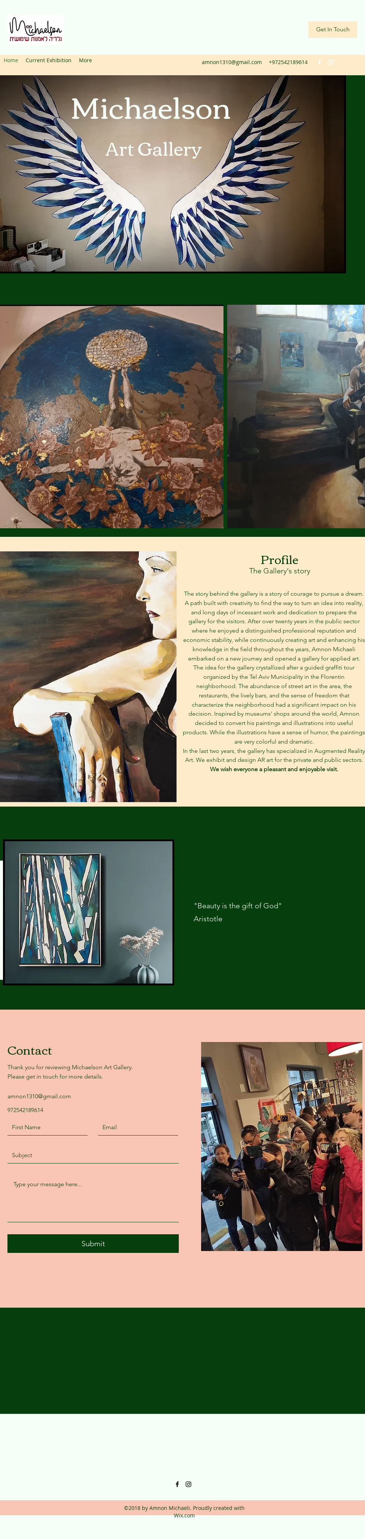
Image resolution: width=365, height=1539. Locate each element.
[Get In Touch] (332, 29)
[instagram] (330, 62)
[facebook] (319, 62)
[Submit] (93, 1243)
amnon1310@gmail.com (232, 62)
